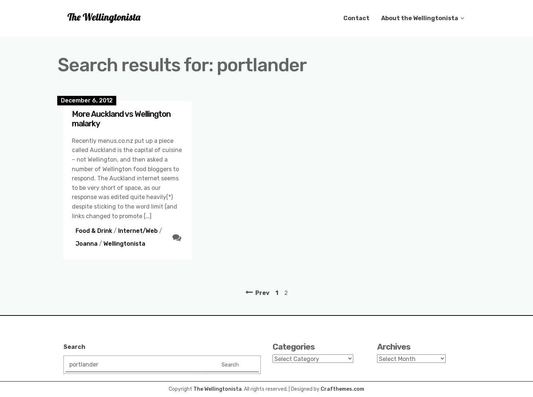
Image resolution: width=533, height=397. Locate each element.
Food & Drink (94, 230)
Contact (356, 18)
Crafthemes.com (342, 389)
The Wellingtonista (217, 389)
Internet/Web (138, 230)
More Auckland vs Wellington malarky (121, 119)
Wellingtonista (124, 243)
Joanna (87, 243)
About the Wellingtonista (419, 18)
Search (74, 346)
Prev (262, 292)
